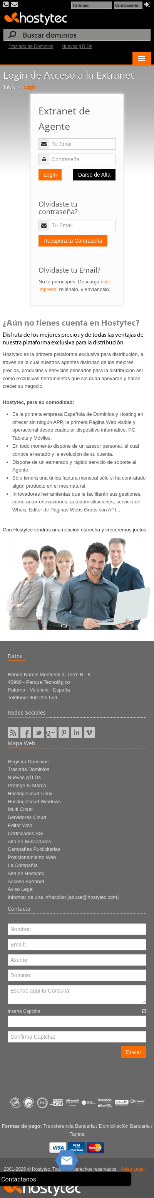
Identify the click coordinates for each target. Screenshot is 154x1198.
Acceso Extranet (26, 881)
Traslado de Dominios (30, 46)
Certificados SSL (26, 833)
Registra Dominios (28, 761)
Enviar (133, 1052)
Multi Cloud (20, 809)
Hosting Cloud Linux (30, 793)
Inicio (9, 87)
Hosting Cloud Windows (34, 801)
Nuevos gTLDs (77, 46)
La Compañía (23, 865)
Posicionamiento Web (32, 857)
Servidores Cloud (27, 817)
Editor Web (20, 825)
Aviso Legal (20, 889)
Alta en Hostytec (26, 873)
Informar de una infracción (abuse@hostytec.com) (63, 897)
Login (50, 175)
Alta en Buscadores (29, 841)
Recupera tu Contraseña (73, 241)
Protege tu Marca (27, 785)
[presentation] (66, 1073)
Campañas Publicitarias (34, 849)
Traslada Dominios (28, 769)
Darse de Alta (94, 175)
